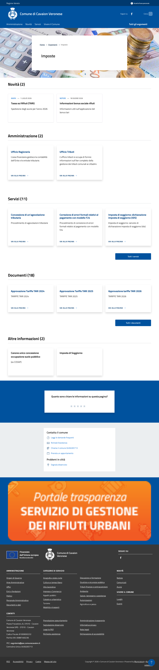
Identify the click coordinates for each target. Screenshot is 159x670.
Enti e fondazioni (13, 591)
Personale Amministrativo (17, 600)
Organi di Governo (14, 577)
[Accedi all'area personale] (140, 3)
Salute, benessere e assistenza (93, 595)
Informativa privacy (88, 624)
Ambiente (84, 591)
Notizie (63, 98)
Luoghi (119, 599)
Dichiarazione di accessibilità (92, 633)
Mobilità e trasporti (51, 607)
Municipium (139, 661)
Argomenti (52, 44)
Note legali (84, 629)
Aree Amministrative (15, 582)
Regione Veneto (13, 3)
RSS (8, 661)
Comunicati (121, 582)
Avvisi (13, 98)
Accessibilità (18, 661)
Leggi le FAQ (48, 629)
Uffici (8, 586)
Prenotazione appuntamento (55, 620)
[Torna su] (151, 662)
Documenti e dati (13, 604)
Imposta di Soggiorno (71, 353)
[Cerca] (150, 14)
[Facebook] (127, 13)
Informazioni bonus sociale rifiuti (77, 103)
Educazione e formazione (90, 577)
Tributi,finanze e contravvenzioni (94, 586)
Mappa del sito (50, 661)
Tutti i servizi (133, 256)
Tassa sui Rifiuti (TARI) (23, 103)
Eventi (119, 603)
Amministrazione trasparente (92, 620)
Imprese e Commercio (52, 591)
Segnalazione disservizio (53, 624)
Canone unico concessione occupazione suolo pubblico (25, 355)
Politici (9, 595)
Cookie (38, 661)
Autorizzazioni (86, 600)
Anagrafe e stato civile (52, 577)
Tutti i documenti (133, 322)
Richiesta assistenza (51, 633)
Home (42, 44)
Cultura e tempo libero (52, 582)
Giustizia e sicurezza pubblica (92, 582)
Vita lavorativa (49, 586)
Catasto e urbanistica (52, 599)
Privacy (29, 661)
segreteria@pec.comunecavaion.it (25, 643)
